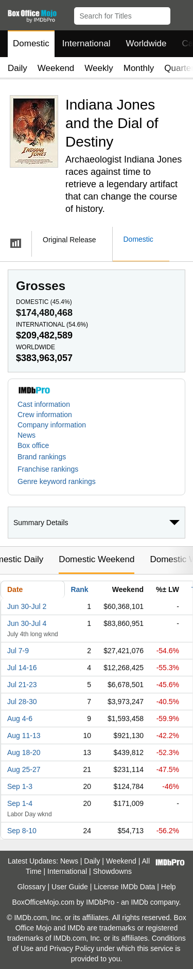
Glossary (31, 887)
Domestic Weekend (96, 559)
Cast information (43, 404)
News (26, 435)
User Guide (69, 887)
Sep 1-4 (19, 803)
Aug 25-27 (24, 769)
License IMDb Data (124, 887)
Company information (51, 425)
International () (52, 324)
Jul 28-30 (22, 701)
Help (168, 887)
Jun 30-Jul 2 (26, 606)
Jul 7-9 (18, 651)
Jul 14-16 (22, 667)
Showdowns (112, 871)
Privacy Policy (71, 948)
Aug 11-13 (24, 735)
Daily (17, 68)
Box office (33, 445)
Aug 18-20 (24, 752)
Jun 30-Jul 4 (26, 623)
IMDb (139, 902)
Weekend (56, 68)
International (86, 43)
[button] (180, 14)
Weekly (98, 68)
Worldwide (146, 43)
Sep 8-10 (22, 831)
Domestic (31, 43)
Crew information (44, 414)
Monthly (139, 68)
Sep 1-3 (19, 786)
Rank (79, 589)
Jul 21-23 (22, 684)
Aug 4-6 (19, 718)
